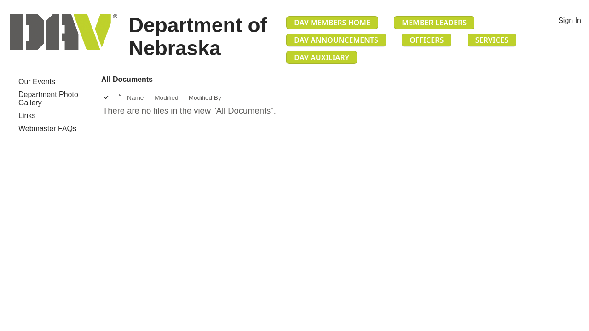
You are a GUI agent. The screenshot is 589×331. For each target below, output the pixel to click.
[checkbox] (107, 97)
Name (135, 97)
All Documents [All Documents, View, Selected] (127, 79)
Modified (166, 97)
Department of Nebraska (198, 36)
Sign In (569, 20)
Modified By (205, 97)
